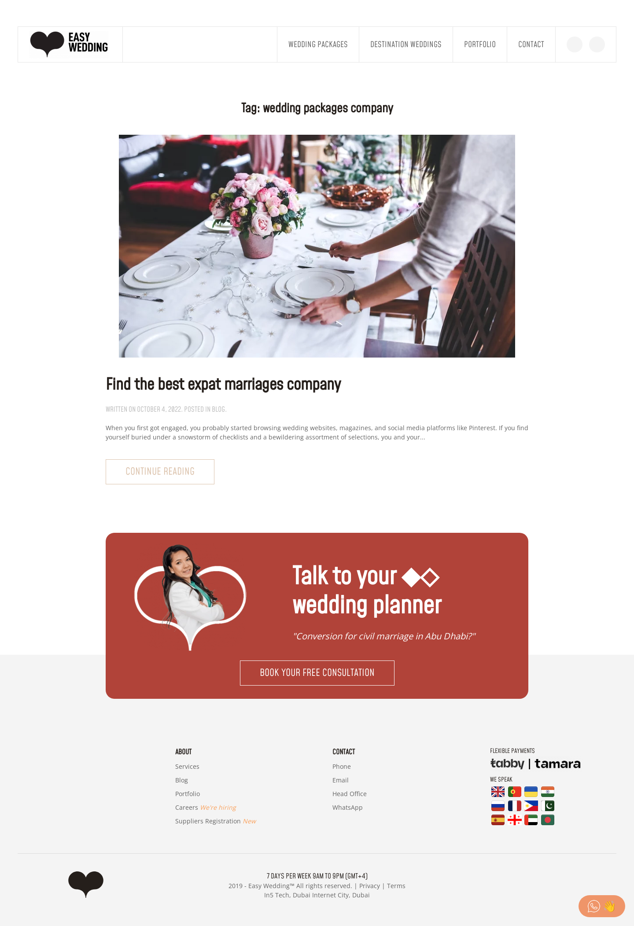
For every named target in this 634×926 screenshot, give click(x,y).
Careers (205, 807)
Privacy (369, 886)
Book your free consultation (317, 673)
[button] (317, 673)
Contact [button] (531, 44)
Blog (181, 780)
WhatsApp (347, 807)
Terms (396, 886)
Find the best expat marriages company (223, 385)
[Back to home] (70, 44)
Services (187, 766)
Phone (341, 766)
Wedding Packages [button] (318, 44)
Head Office (349, 793)
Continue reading (160, 472)
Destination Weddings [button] (406, 44)
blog (218, 409)
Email (340, 780)
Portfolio (480, 44)
